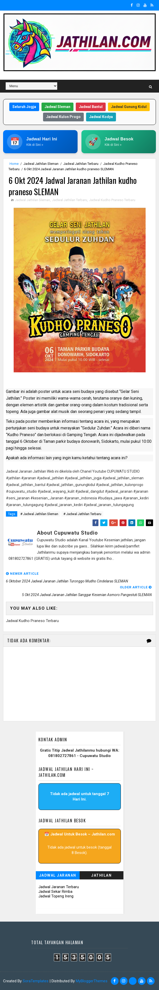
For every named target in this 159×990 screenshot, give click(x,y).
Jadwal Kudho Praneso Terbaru (112, 200)
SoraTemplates (35, 981)
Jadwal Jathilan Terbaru (80, 164)
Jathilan (101, 875)
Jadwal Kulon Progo (63, 117)
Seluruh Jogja (24, 107)
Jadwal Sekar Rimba (55, 891)
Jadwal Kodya (101, 117)
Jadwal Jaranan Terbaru (58, 887)
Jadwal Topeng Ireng (55, 896)
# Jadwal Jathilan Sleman (39, 514)
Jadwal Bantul (91, 107)
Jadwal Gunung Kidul (129, 107)
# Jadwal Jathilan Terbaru (82, 514)
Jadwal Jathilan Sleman (40, 164)
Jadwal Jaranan (57, 875)
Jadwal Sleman (57, 107)
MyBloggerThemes (91, 981)
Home (14, 164)
